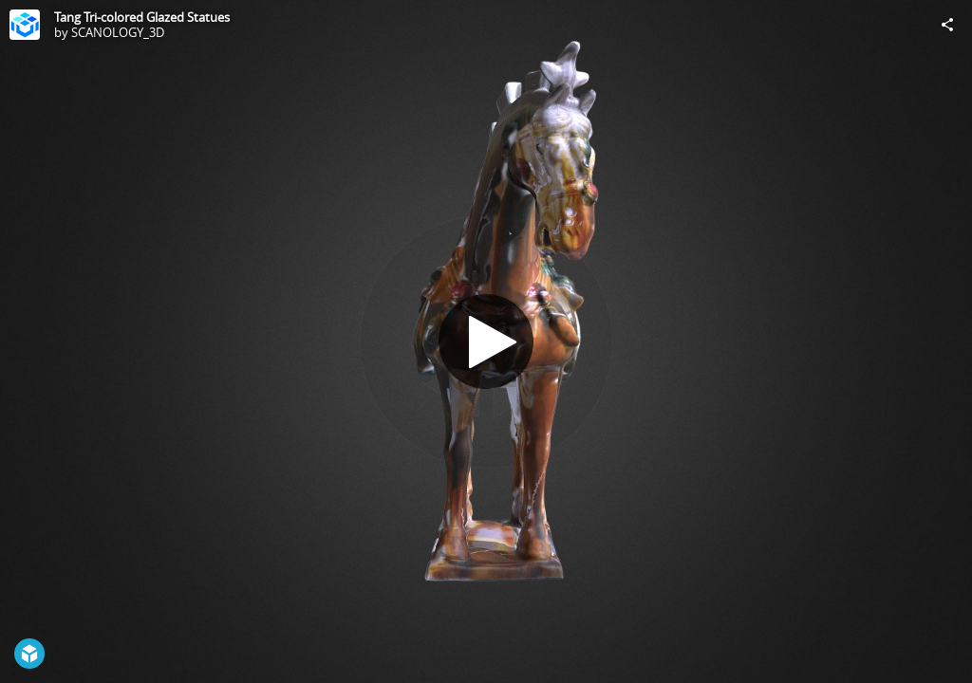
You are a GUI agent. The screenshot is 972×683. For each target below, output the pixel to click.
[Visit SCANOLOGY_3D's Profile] (24, 24)
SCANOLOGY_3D (117, 32)
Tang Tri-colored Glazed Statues (142, 17)
